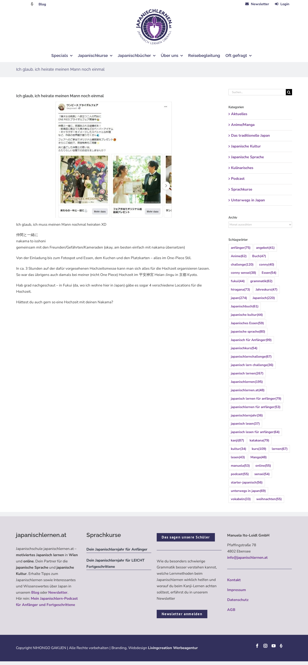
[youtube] (273, 646)
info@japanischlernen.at (247, 557)
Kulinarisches (242, 167)
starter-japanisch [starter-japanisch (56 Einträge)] (247, 482)
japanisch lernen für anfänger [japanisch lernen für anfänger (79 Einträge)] (256, 398)
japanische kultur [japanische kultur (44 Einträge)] (247, 314)
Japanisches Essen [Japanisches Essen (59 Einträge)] (247, 323)
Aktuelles (239, 113)
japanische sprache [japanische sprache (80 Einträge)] (248, 331)
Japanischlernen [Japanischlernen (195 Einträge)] (247, 381)
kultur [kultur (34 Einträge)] (238, 448)
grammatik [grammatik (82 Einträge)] (261, 281)
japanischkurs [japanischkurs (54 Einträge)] (244, 348)
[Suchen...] (257, 92)
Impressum (236, 589)
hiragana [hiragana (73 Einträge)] (240, 289)
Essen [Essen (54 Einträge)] (269, 272)
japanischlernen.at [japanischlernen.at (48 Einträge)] (247, 390)
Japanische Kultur (246, 146)
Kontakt (234, 579)
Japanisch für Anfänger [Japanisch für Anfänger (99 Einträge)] (251, 340)
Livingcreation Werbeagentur (173, 647)
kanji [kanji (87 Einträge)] (237, 440)
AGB (231, 609)
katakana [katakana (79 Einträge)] (259, 440)
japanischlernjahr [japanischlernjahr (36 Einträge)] (247, 415)
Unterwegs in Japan (248, 200)
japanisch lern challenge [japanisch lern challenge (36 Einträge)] (252, 365)
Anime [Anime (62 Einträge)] (239, 256)
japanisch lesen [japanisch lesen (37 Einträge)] (245, 423)
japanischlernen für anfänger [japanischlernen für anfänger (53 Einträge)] (255, 407)
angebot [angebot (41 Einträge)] (265, 247)
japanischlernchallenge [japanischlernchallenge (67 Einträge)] (251, 356)
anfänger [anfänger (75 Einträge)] (240, 247)
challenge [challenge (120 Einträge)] (242, 264)
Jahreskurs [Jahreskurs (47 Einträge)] (266, 289)
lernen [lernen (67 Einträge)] (280, 448)
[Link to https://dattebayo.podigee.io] (32, 4)
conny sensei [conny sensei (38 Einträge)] (243, 272)
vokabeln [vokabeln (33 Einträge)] (241, 499)
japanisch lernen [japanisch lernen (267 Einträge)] (247, 373)
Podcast (238, 178)
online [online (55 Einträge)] (263, 465)
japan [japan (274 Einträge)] (239, 298)
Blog (42, 4)
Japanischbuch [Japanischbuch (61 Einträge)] (244, 306)
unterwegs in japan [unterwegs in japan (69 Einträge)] (248, 490)
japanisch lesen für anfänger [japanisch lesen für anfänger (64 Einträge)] (255, 432)
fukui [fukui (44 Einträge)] (238, 281)
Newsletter (57, 592)
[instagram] (265, 646)
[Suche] (289, 92)
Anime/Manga (243, 124)
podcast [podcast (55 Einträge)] (240, 474)
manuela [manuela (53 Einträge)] (240, 465)
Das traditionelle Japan (250, 135)
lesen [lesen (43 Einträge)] (238, 457)
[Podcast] (281, 646)
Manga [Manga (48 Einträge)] (258, 457)
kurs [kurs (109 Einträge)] (259, 448)
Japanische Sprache (247, 157)
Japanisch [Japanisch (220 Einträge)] (264, 298)
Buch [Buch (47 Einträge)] (259, 256)
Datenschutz (238, 599)
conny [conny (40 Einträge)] (266, 264)
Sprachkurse (241, 189)
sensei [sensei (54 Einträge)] (262, 474)
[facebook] (257, 646)
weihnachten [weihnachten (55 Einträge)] (269, 499)
